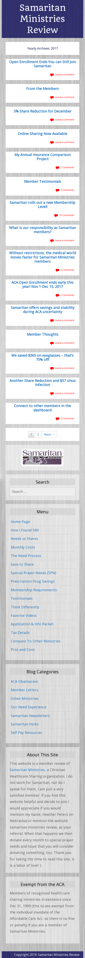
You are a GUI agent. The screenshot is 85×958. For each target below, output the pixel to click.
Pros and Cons (23, 649)
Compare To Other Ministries (35, 641)
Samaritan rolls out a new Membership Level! (42, 204)
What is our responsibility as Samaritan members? (42, 230)
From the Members (42, 89)
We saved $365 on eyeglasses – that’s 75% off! (42, 357)
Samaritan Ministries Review (42, 19)
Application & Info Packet (32, 624)
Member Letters (24, 689)
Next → (49, 434)
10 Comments (66, 215)
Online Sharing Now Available (42, 134)
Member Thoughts (42, 334)
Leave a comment (64, 74)
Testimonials (22, 598)
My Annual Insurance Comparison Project (42, 157)
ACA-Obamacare (24, 681)
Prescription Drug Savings (33, 581)
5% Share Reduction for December (43, 111)
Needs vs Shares (24, 538)
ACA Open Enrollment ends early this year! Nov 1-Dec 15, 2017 (42, 284)
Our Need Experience (28, 707)
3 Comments (67, 418)
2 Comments (67, 167)
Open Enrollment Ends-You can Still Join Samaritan (42, 64)
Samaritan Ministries (27, 769)
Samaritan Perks (24, 724)
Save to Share (22, 564)
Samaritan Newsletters (30, 715)
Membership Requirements (34, 590)
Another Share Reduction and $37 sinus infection (43, 383)
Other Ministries (24, 698)
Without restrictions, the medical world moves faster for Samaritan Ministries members (42, 257)
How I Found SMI (25, 530)
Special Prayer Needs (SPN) (33, 572)
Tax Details (20, 632)
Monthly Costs (23, 547)
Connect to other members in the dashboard (42, 408)
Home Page (20, 521)
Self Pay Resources (26, 732)
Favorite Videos (24, 615)
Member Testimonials (42, 181)
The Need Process (26, 555)
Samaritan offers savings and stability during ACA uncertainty (42, 310)
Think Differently (25, 607)
